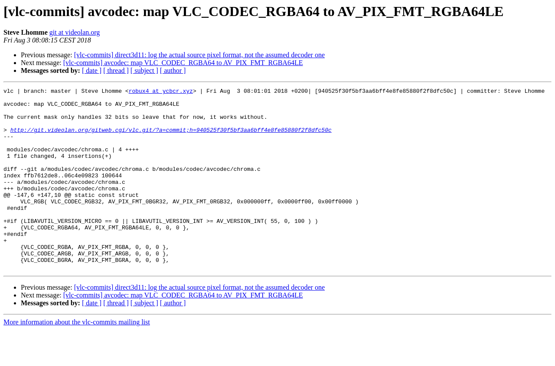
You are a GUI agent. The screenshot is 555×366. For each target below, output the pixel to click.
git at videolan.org (74, 32)
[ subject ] (144, 70)
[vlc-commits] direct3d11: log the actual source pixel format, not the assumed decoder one (199, 55)
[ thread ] (116, 70)
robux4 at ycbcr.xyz (161, 92)
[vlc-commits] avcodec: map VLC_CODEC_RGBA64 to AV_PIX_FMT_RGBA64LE (183, 62)
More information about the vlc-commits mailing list (76, 358)
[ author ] (173, 70)
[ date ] (91, 70)
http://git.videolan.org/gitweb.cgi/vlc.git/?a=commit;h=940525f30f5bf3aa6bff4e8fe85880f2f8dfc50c (171, 139)
